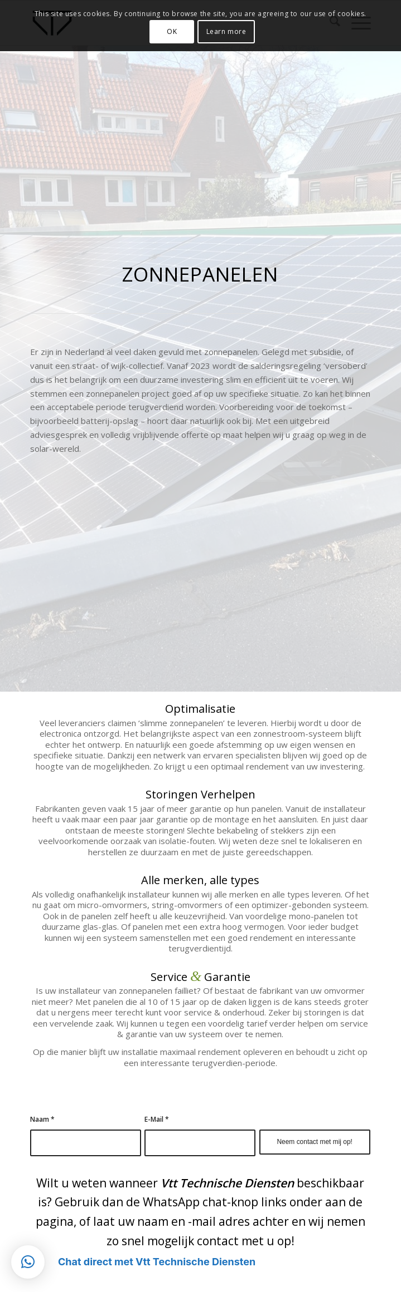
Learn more (226, 31)
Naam (42, 1119)
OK (172, 31)
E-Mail (156, 1119)
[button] (28, 1262)
